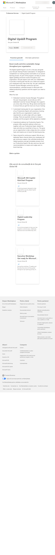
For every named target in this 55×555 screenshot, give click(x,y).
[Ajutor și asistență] (29, 2)
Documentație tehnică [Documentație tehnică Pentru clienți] (25, 310)
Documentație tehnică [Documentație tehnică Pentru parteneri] (42, 315)
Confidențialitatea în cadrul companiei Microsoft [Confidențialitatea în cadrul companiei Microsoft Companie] (26, 351)
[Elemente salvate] (31, 2)
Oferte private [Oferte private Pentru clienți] (23, 313)
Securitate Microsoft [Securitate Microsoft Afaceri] (7, 350)
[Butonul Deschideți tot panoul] (4, 7)
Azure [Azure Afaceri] (3, 354)
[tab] (16, 58)
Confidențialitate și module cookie (28, 386)
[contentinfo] (20, 13)
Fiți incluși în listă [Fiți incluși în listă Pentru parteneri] (41, 307)
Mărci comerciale (7, 389)
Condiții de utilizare (43, 386)
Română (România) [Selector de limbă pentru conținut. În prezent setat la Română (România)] (10, 375)
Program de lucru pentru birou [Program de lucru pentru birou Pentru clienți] (27, 304)
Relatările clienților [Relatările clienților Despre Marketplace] (7, 310)
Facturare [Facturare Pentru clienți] (22, 321)
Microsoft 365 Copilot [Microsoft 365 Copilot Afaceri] (7, 366)
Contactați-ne (14, 386)
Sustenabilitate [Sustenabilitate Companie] (23, 363)
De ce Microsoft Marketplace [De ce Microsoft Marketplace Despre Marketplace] (9, 304)
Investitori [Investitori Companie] (22, 360)
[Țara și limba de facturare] (42, 2)
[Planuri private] (34, 2)
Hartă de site (6, 386)
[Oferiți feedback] (27, 2)
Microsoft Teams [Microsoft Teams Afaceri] (6, 369)
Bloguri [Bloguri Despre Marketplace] (4, 307)
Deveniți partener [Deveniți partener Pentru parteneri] (41, 304)
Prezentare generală (16, 58)
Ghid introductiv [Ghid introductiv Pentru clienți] (24, 307)
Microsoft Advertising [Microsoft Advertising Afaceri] (7, 363)
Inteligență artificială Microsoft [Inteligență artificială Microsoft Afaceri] (9, 347)
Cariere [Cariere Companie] (21, 347)
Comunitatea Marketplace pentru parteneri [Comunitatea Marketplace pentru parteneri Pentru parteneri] (43, 328)
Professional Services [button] (12, 13)
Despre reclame (17, 389)
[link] (27, 187)
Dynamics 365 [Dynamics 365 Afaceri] (5, 357)
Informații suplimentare (32, 58)
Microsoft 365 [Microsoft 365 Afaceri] (5, 360)
